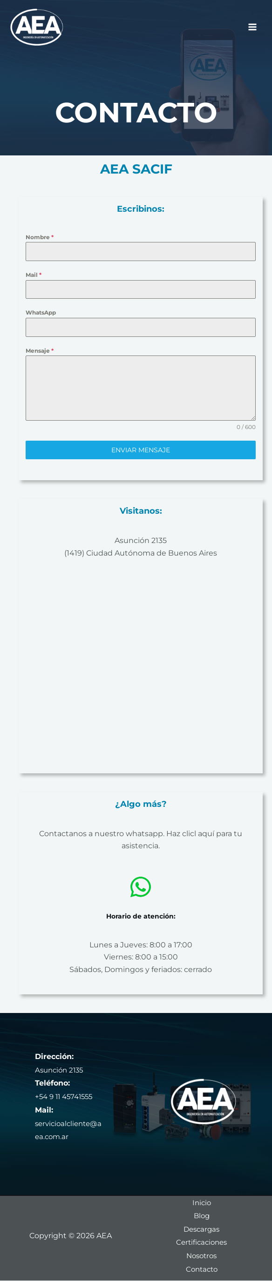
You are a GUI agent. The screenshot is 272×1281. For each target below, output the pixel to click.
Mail (33, 274)
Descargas (201, 1229)
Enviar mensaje (140, 450)
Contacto (201, 1269)
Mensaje (40, 350)
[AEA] (37, 27)
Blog (201, 1215)
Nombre (40, 237)
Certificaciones (201, 1242)
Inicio (201, 1202)
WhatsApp (41, 312)
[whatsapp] (141, 887)
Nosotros (201, 1255)
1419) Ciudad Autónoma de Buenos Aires (142, 553)
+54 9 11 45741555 (66, 1096)
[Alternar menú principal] (253, 28)
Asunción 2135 (141, 540)
